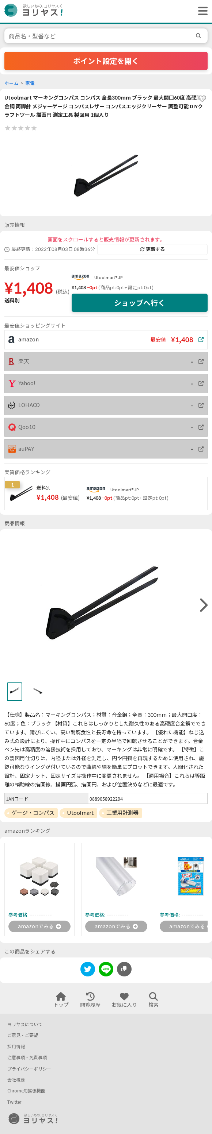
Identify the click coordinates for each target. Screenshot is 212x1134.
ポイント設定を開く (106, 61)
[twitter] (88, 970)
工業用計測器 (122, 812)
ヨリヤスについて (24, 1024)
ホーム (11, 83)
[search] (199, 35)
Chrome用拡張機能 (26, 1091)
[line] (106, 970)
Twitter (14, 1102)
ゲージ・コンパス (33, 812)
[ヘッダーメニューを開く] (201, 11)
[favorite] (202, 98)
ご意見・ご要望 (22, 1035)
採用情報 (16, 1046)
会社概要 (16, 1080)
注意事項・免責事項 (27, 1057)
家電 (30, 83)
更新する (152, 249)
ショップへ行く (139, 302)
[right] (203, 605)
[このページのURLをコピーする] (124, 969)
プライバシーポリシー (29, 1069)
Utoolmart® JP (108, 277)
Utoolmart (80, 812)
